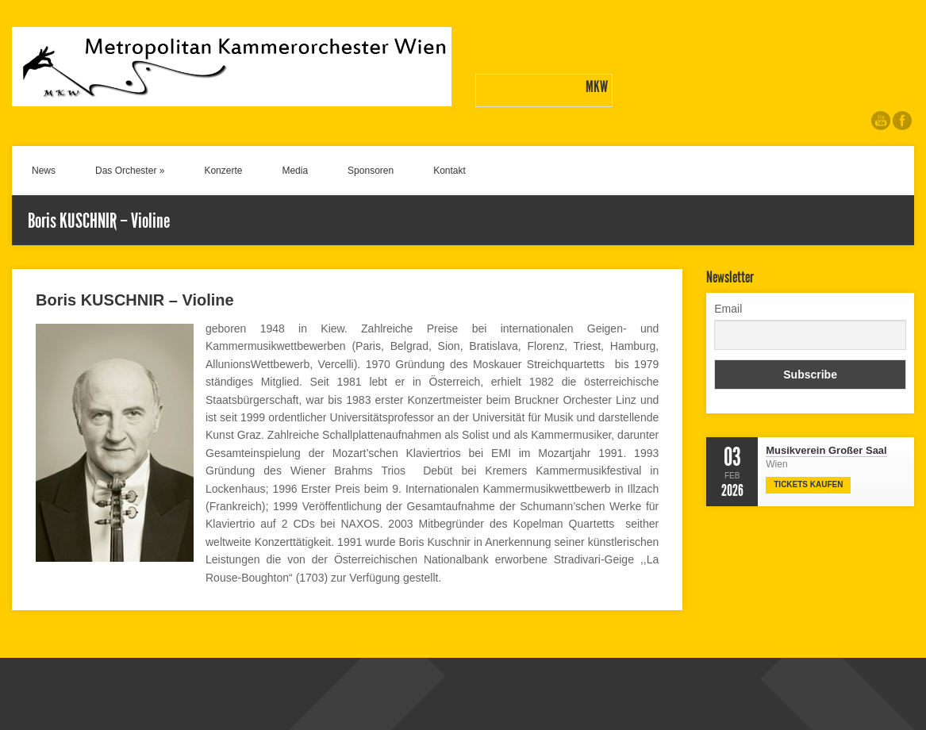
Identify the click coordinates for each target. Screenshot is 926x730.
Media (295, 170)
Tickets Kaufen (808, 484)
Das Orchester (129, 170)
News (44, 170)
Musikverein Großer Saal (826, 450)
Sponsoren (371, 170)
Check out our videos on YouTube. (880, 120)
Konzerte (223, 170)
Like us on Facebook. (902, 120)
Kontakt (449, 170)
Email (728, 308)
